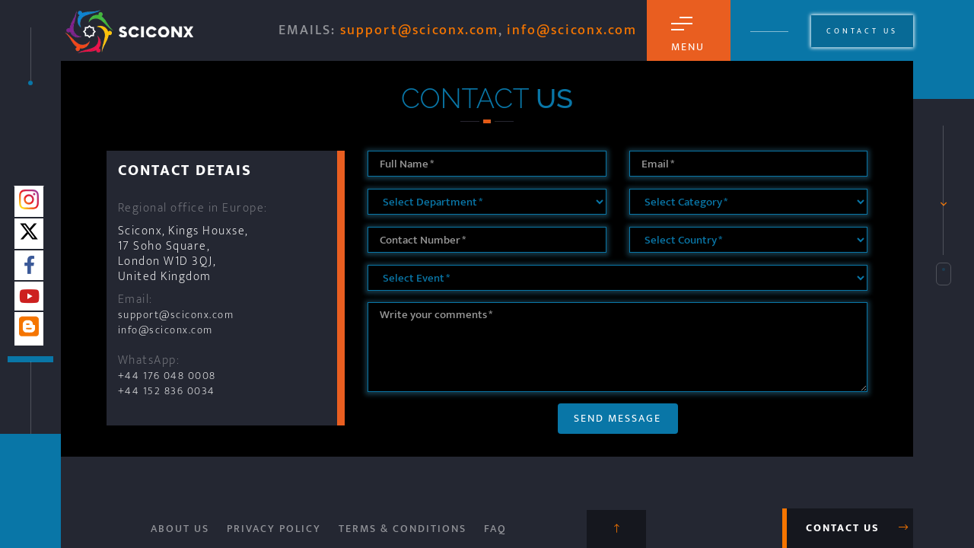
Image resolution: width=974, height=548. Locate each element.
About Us (180, 528)
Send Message (617, 418)
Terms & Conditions (402, 528)
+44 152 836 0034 (166, 391)
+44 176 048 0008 (167, 375)
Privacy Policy (274, 528)
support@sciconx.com (419, 30)
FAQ (495, 528)
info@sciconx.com (572, 30)
